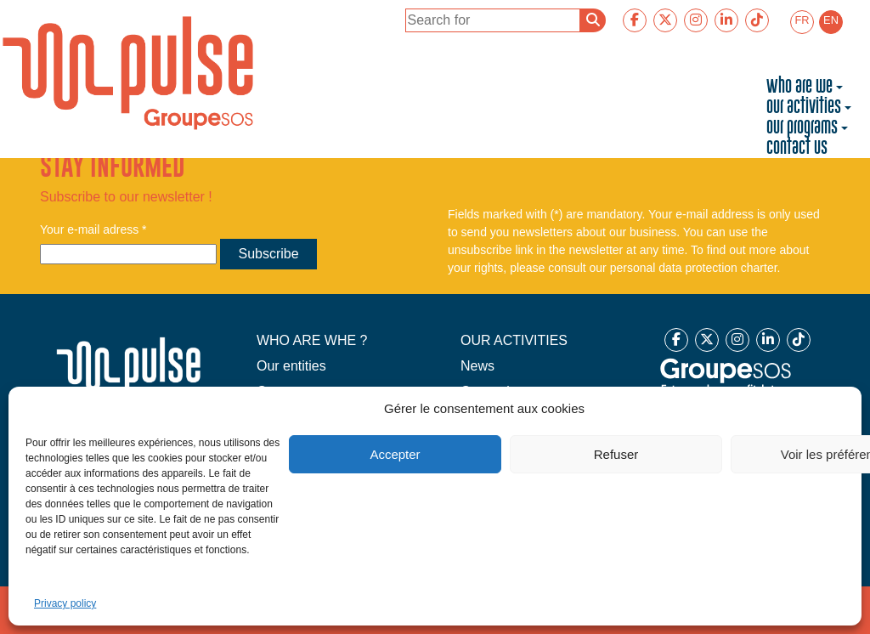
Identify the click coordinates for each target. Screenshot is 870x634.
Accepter (395, 454)
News (477, 366)
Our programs (802, 127)
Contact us (797, 148)
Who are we (799, 86)
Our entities (291, 366)
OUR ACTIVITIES (514, 340)
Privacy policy (65, 603)
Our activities (803, 107)
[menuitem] (802, 22)
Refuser (616, 454)
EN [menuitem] (831, 20)
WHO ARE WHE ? (312, 340)
